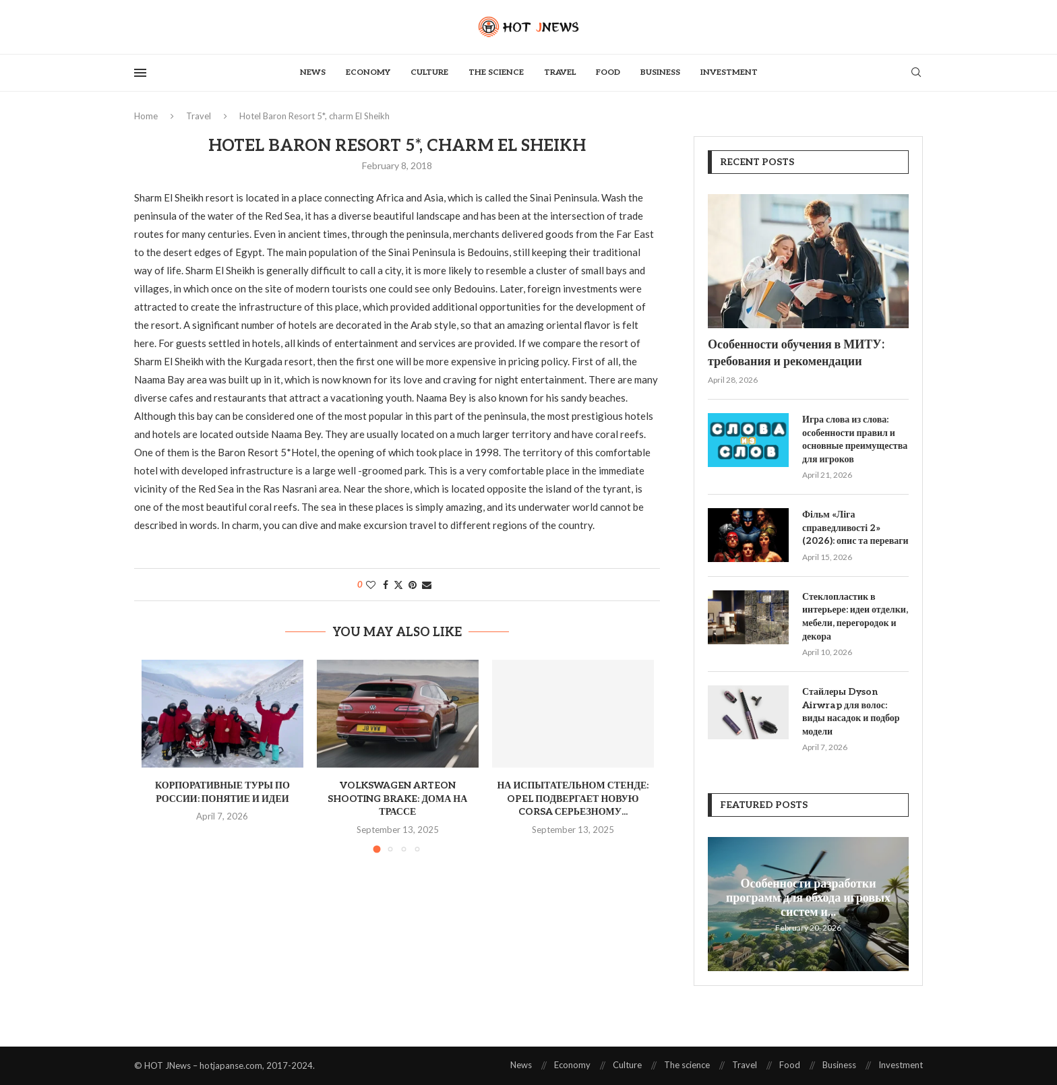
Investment (729, 72)
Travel (560, 72)
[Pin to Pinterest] (413, 584)
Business (660, 72)
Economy (368, 72)
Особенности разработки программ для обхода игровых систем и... (808, 897)
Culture (429, 72)
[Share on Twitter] (398, 584)
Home (146, 116)
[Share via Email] (426, 584)
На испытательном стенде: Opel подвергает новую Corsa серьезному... (572, 798)
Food (608, 72)
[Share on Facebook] (385, 584)
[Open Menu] (140, 73)
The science (496, 72)
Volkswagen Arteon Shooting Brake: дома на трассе (397, 798)
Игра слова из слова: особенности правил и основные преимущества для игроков (854, 439)
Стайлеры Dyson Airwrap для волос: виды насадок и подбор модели (851, 711)
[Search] (916, 73)
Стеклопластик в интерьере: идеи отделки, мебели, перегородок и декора (855, 616)
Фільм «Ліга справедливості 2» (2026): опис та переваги (855, 528)
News (313, 72)
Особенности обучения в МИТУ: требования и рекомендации (796, 353)
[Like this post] (370, 584)
